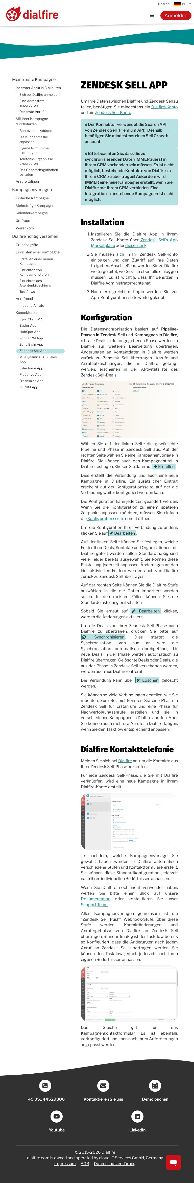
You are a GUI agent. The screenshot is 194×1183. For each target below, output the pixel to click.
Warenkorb (25, 228)
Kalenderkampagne (32, 213)
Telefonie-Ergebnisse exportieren (36, 161)
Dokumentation (95, 898)
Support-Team (94, 904)
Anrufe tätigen (27, 181)
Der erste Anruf (31, 112)
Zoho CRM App (31, 338)
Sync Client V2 (30, 319)
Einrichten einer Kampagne (38, 252)
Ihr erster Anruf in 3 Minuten (38, 88)
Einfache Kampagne (32, 198)
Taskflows (27, 292)
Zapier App (27, 325)
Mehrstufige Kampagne (35, 205)
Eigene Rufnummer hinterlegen (34, 150)
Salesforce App (31, 368)
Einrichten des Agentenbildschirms (35, 283)
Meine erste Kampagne (34, 79)
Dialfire (125, 761)
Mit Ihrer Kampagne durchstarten (32, 121)
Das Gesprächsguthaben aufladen (38, 172)
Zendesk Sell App (32, 351)
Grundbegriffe (27, 245)
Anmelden (175, 15)
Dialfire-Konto (164, 107)
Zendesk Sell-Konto (113, 112)
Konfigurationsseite (105, 518)
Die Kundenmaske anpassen (33, 139)
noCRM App (28, 387)
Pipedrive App (30, 374)
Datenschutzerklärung (115, 1163)
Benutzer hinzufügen (35, 131)
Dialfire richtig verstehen (35, 236)
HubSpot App (29, 332)
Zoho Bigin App (31, 344)
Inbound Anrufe (31, 305)
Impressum (65, 1163)
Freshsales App (31, 381)
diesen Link (136, 245)
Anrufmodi (24, 298)
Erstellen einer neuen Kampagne (36, 261)
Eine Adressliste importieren (32, 103)
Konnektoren (26, 312)
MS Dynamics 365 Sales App (38, 359)
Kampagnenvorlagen (32, 189)
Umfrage (23, 220)
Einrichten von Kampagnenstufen (34, 272)
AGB (85, 1163)
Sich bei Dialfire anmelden (39, 95)
